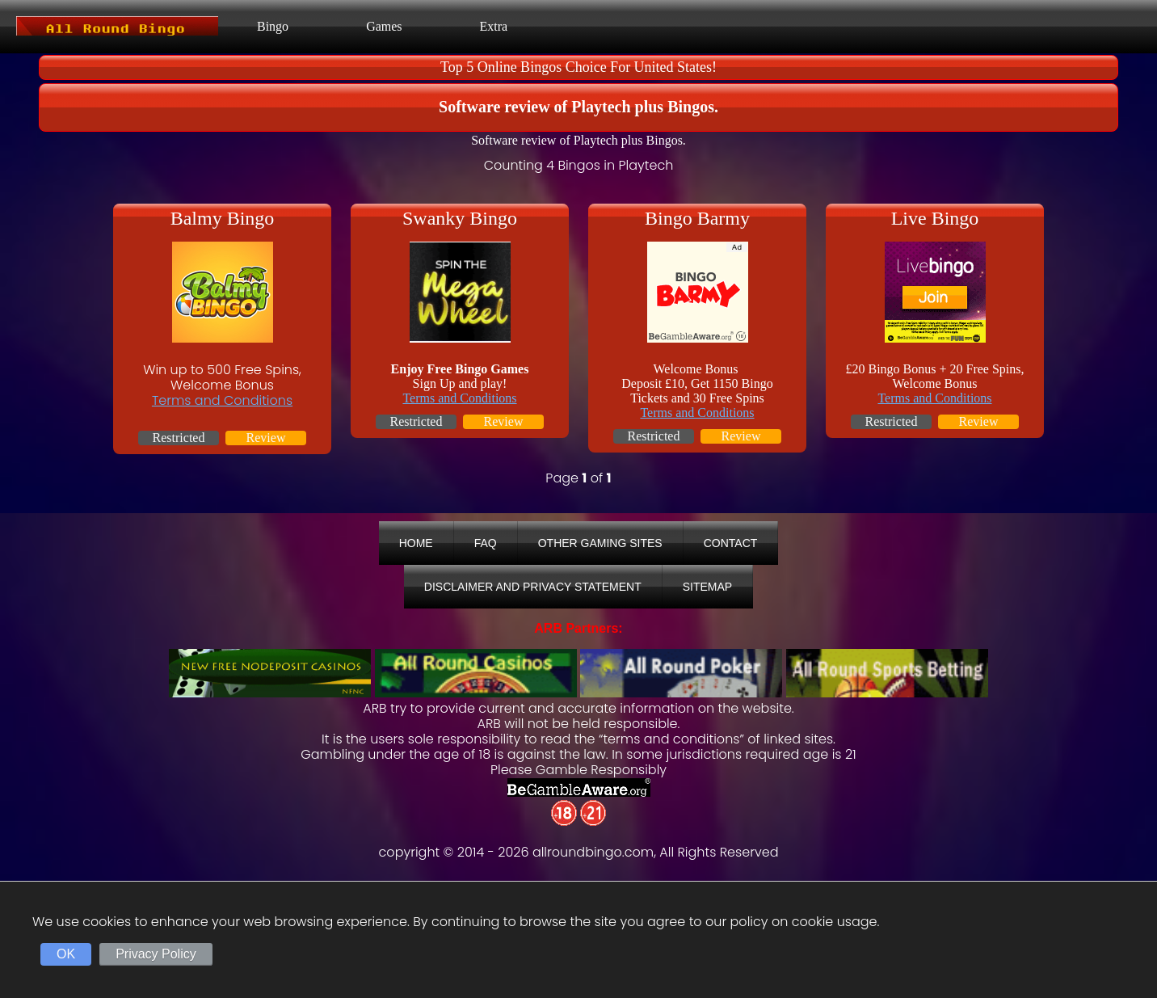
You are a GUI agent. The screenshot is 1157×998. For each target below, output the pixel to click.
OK (66, 954)
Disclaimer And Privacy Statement (533, 586)
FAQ (485, 543)
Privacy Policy (156, 954)
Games (384, 26)
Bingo (272, 26)
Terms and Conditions (222, 400)
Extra (494, 26)
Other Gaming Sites (600, 543)
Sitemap (707, 586)
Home (416, 543)
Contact (731, 543)
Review (266, 437)
